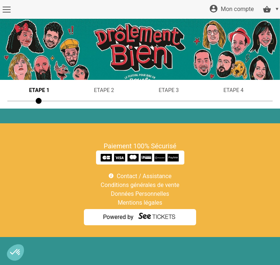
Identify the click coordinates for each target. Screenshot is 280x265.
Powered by (118, 216)
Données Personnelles (140, 193)
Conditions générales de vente (140, 184)
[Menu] (6, 9)
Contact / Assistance (144, 176)
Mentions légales (140, 202)
